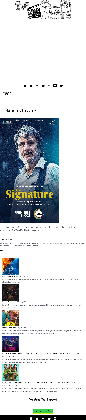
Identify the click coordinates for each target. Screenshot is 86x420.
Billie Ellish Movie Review (10, 276)
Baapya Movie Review (9, 328)
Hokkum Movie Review (9, 302)
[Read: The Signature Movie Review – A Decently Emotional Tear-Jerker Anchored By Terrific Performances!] (29, 170)
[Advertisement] (43, 46)
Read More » (4, 250)
